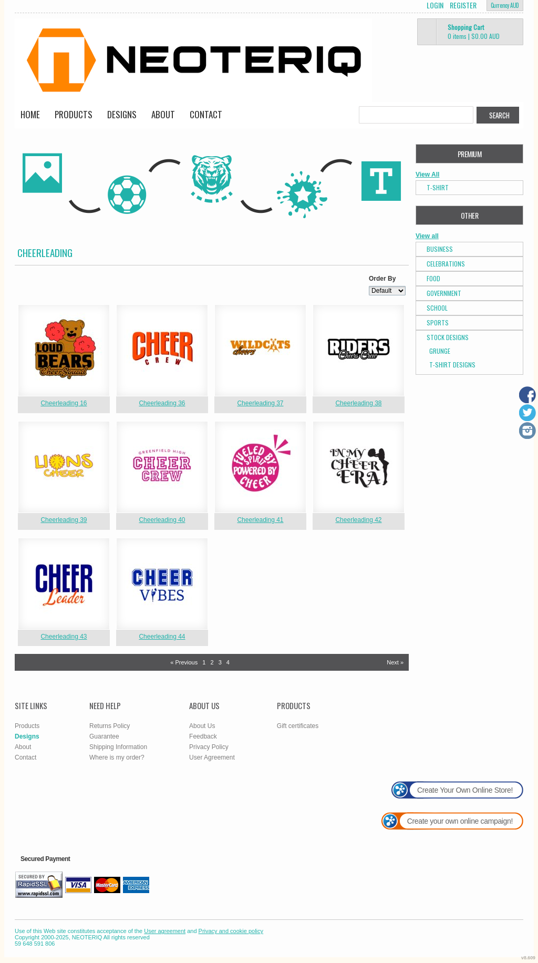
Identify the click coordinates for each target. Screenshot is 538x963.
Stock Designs (448, 337)
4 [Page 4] (228, 662)
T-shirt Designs (452, 364)
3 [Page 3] (220, 662)
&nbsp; (64, 350)
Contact (206, 114)
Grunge (439, 350)
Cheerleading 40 (162, 520)
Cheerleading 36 (162, 403)
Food (433, 278)
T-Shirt (438, 187)
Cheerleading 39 (63, 520)
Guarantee (104, 736)
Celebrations (446, 263)
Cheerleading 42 (358, 520)
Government (444, 293)
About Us (202, 726)
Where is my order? (116, 757)
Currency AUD (505, 5)
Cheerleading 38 (358, 403)
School (437, 307)
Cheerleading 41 (260, 520)
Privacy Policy (209, 747)
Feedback (203, 736)
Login (435, 5)
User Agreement (212, 757)
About (163, 114)
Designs (122, 114)
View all (427, 236)
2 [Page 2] (211, 662)
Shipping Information (118, 747)
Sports (438, 322)
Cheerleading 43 (63, 636)
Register (463, 5)
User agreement (164, 931)
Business (440, 248)
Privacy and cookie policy (231, 931)
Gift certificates (297, 726)
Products (73, 114)
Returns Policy (109, 726)
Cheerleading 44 (162, 636)
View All (427, 174)
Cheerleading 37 (260, 403)
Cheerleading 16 (63, 403)
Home (30, 114)
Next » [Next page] (395, 662)
